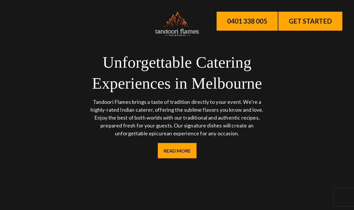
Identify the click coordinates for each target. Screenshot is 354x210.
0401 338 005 (247, 21)
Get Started (310, 21)
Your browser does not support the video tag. (177, 105)
